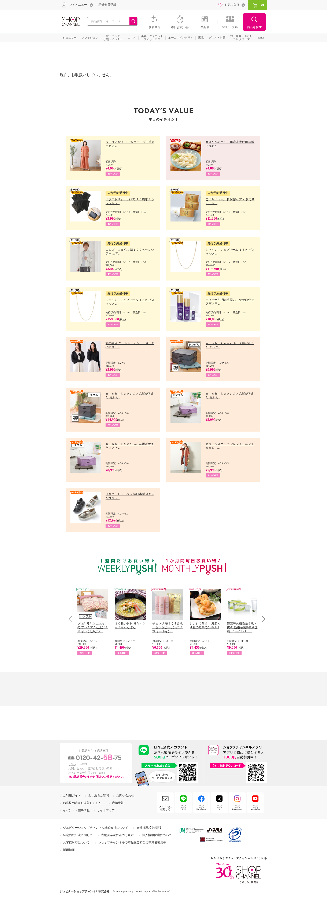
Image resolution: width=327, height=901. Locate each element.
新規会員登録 (107, 4)
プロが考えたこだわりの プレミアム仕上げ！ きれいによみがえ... (92, 627)
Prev (72, 618)
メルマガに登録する (165, 808)
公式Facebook (201, 808)
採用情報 (69, 849)
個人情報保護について (157, 835)
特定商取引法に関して (78, 835)
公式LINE (183, 808)
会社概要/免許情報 (149, 827)
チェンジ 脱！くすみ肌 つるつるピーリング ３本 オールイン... (167, 627)
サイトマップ (106, 810)
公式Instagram (237, 808)
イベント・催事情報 (76, 810)
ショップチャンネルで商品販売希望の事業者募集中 (132, 842)
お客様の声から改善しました (82, 803)
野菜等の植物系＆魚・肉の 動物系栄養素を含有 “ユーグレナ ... (242, 627)
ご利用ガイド (72, 795)
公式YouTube (255, 808)
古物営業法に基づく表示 (117, 835)
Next (261, 618)
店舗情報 (118, 803)
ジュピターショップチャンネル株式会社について (95, 827)
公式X (219, 808)
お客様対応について (76, 842)
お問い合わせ (125, 795)
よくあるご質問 (98, 795)
